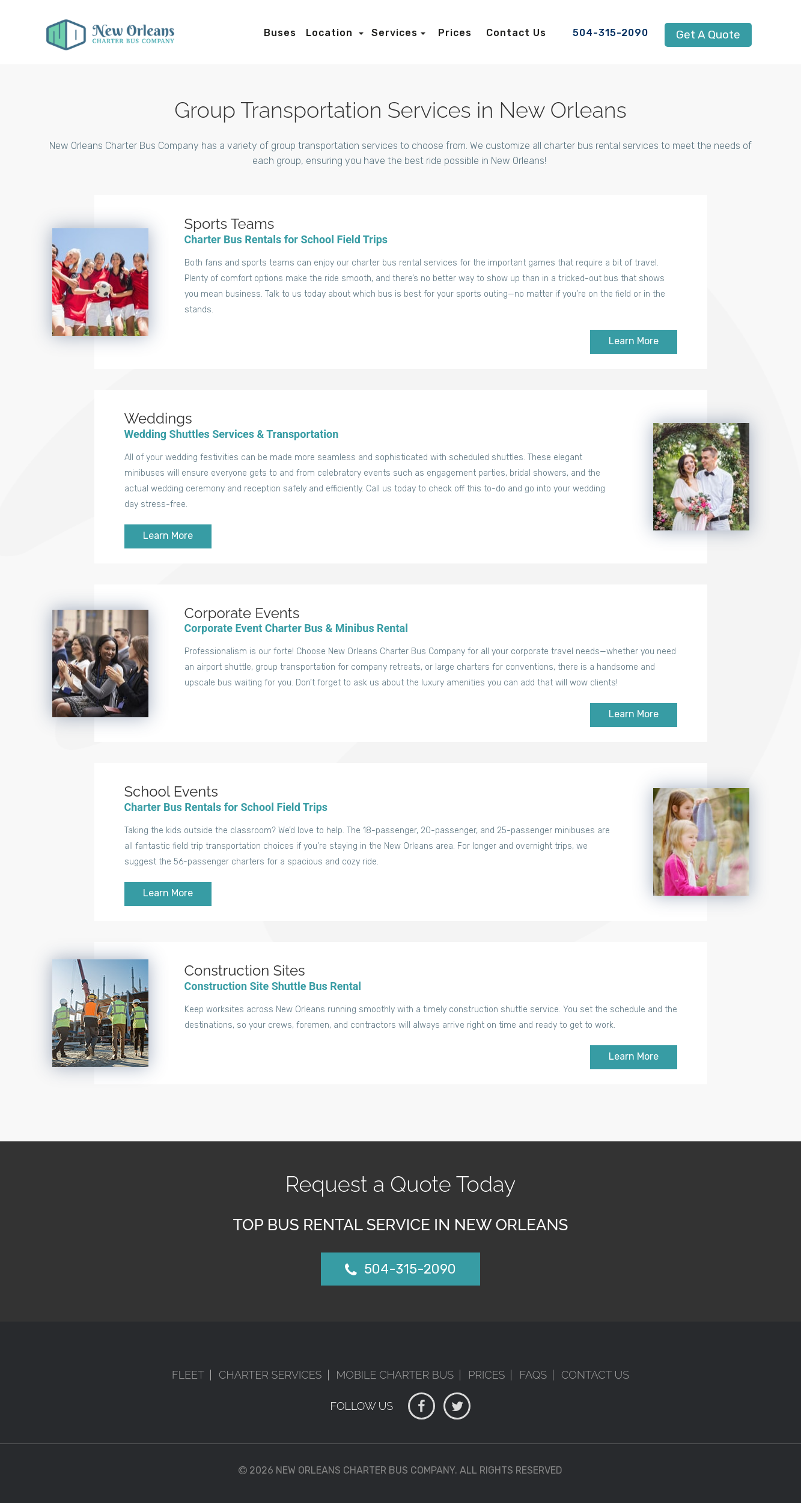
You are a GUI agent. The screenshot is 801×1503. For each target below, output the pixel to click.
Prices (455, 32)
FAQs (533, 1375)
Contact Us (516, 32)
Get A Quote (708, 34)
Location (331, 32)
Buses (280, 32)
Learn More (634, 341)
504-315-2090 (610, 32)
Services (394, 32)
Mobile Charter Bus (395, 1375)
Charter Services (270, 1375)
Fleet (188, 1375)
